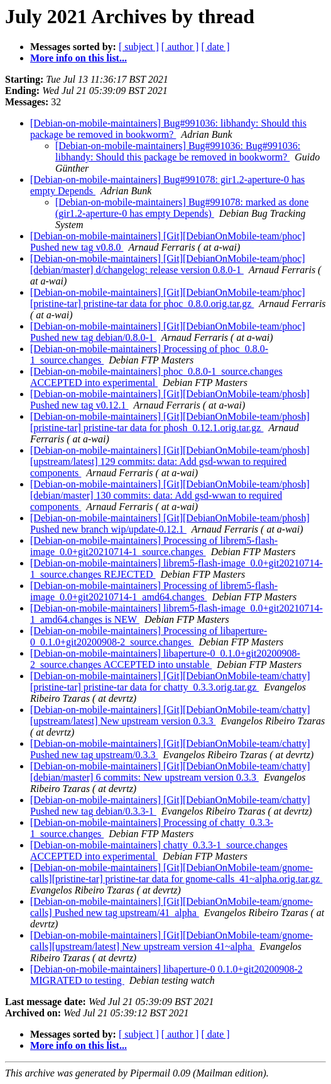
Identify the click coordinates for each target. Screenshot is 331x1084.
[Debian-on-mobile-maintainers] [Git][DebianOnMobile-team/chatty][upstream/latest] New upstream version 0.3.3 (170, 715)
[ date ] (215, 46)
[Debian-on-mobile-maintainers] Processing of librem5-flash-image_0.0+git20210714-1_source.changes (154, 546)
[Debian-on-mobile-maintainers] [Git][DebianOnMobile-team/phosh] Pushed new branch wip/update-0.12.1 (170, 523)
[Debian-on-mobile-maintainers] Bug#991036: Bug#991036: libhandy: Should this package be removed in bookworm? (177, 151)
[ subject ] (139, 46)
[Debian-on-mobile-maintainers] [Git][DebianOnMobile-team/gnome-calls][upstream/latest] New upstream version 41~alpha (171, 941)
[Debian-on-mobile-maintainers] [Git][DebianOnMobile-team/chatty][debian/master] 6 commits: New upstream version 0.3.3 (170, 772)
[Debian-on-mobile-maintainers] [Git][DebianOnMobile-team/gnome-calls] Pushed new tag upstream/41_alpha (171, 907)
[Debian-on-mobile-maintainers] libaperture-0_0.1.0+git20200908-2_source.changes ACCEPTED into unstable (165, 659)
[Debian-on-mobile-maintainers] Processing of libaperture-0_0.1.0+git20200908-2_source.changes (148, 636)
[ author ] (180, 46)
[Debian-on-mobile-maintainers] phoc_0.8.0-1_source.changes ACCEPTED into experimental (156, 377)
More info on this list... (78, 58)
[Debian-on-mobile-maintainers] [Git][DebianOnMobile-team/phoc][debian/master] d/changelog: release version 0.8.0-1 (167, 264)
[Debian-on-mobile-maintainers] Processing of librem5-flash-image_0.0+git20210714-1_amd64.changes (154, 591)
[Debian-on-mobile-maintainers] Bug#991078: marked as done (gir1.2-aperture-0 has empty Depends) (181, 208)
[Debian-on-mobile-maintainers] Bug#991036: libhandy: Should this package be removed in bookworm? (168, 129)
